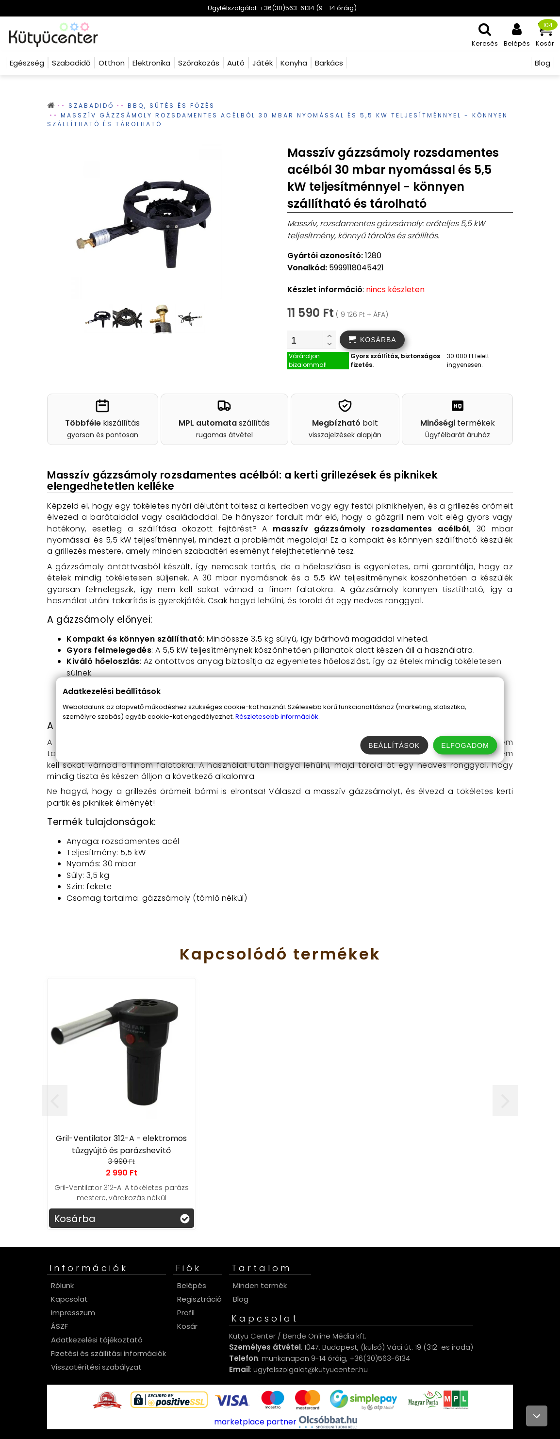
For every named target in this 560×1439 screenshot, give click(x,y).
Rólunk (62, 1285)
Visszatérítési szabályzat (96, 1367)
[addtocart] (372, 340)
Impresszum (73, 1312)
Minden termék (260, 1285)
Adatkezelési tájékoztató (97, 1340)
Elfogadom (465, 745)
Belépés (191, 1285)
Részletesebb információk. (277, 716)
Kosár (187, 1326)
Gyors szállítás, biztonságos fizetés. (395, 360)
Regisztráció (199, 1299)
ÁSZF (59, 1326)
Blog (240, 1299)
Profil (186, 1312)
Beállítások (394, 745)
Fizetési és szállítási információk (108, 1353)
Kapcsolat (69, 1299)
